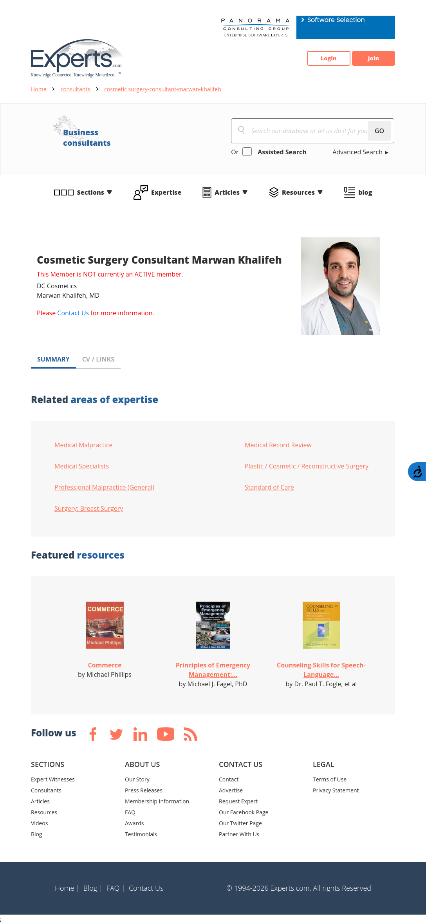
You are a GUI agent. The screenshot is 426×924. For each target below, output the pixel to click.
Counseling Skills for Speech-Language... (321, 670)
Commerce (105, 665)
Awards (134, 823)
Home (39, 89)
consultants (75, 89)
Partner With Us (239, 834)
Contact (228, 779)
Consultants (46, 790)
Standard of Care (269, 487)
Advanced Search (357, 152)
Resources (298, 192)
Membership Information (157, 801)
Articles (227, 192)
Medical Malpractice (83, 445)
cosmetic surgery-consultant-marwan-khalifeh (162, 89)
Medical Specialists (81, 466)
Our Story (137, 779)
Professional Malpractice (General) (104, 487)
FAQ (130, 812)
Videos (39, 823)
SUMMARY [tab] (53, 359)
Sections (91, 192)
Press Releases (143, 790)
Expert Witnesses (53, 779)
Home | (67, 888)
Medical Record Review (278, 445)
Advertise (231, 790)
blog (365, 192)
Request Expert (238, 801)
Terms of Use (330, 779)
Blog (36, 834)
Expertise (166, 192)
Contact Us (73, 313)
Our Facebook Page (243, 812)
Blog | (93, 888)
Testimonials (141, 834)
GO (379, 131)
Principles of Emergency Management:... (213, 670)
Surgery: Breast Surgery (88, 508)
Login (317, 58)
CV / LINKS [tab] (98, 359)
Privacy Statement (336, 790)
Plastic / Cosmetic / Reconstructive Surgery (306, 466)
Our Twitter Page (240, 823)
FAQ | (115, 888)
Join (369, 58)
